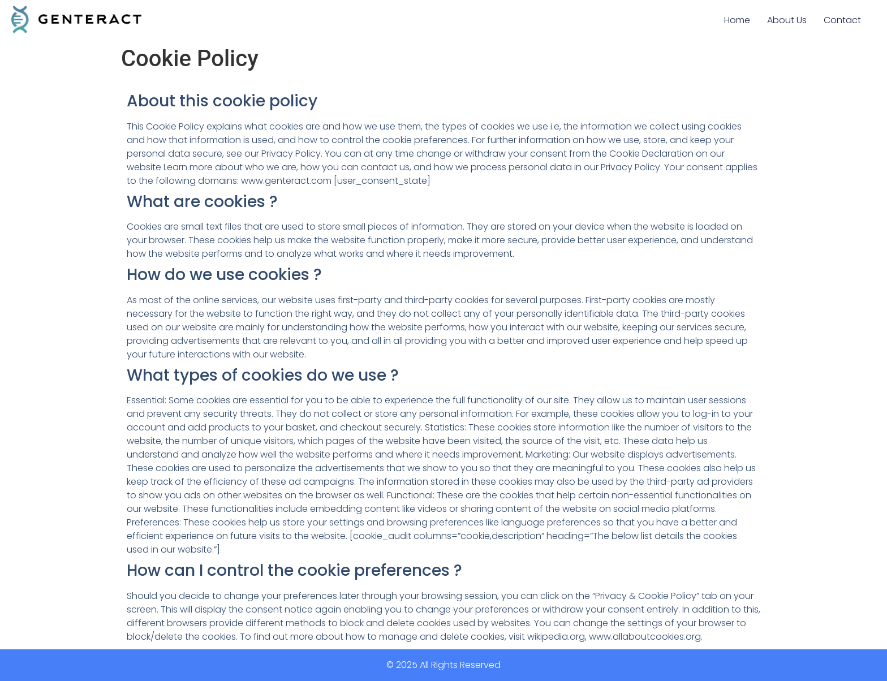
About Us (787, 20)
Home (737, 20)
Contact (842, 20)
